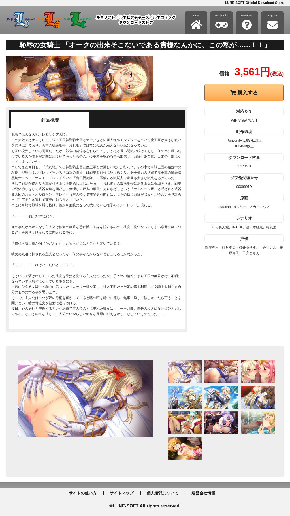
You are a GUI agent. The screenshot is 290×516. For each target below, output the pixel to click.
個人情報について (162, 493)
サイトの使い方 (83, 493)
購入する (244, 92)
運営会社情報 (203, 493)
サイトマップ (121, 493)
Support (272, 22)
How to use (246, 22)
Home (196, 22)
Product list (221, 22)
